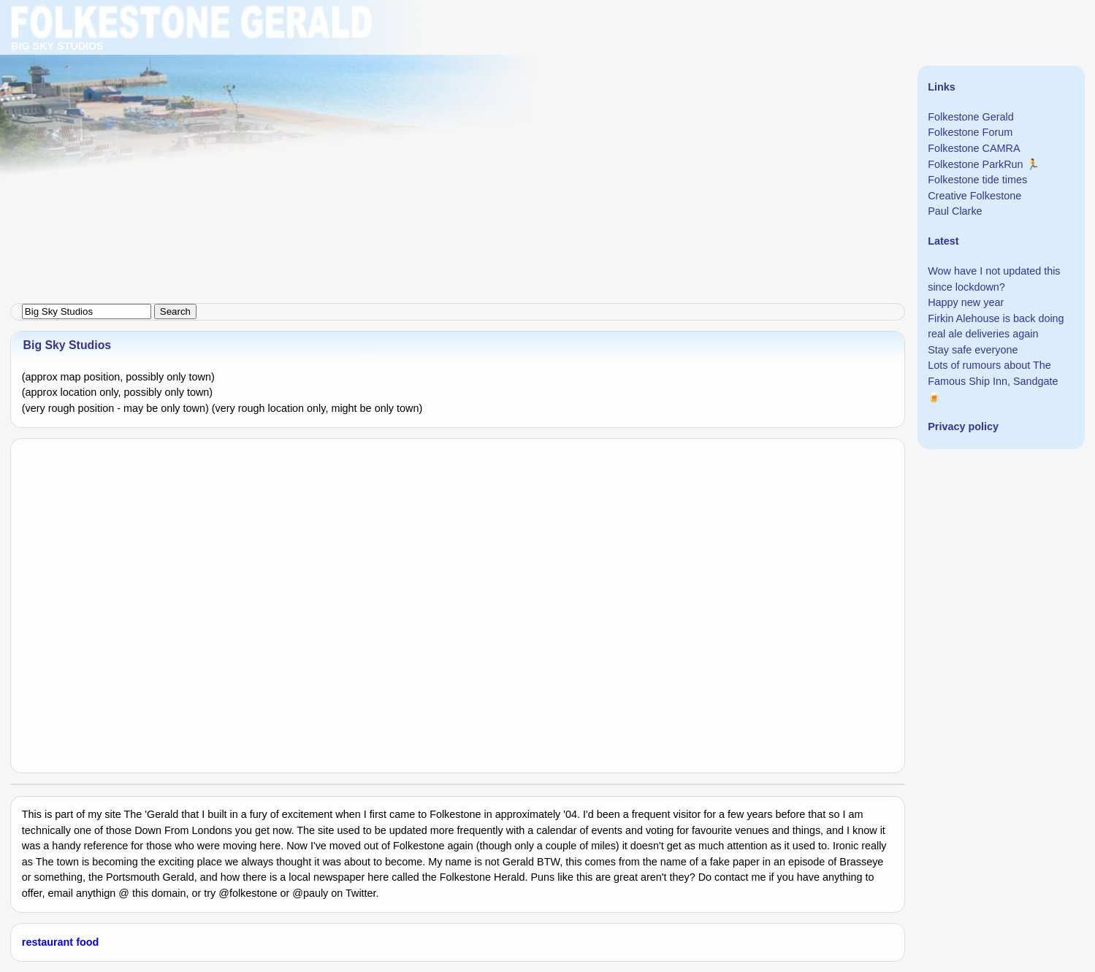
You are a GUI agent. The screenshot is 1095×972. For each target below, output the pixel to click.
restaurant (47, 942)
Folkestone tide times (977, 179)
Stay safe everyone (973, 350)
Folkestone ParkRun (975, 164)
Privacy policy (963, 426)
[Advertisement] (438, 102)
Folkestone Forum (970, 132)
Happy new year (966, 302)
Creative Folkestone (974, 196)
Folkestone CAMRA (974, 148)
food (87, 942)
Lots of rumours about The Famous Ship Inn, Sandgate (993, 373)
